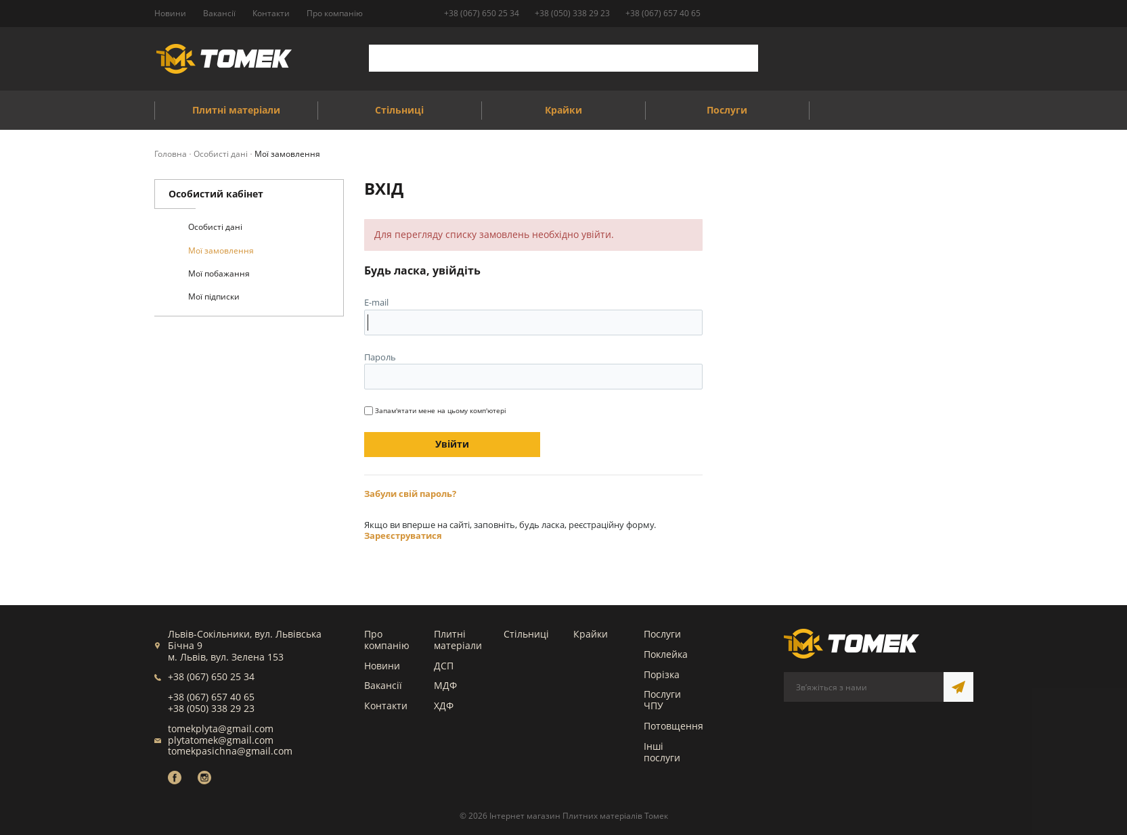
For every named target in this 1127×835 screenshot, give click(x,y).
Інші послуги (662, 751)
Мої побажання (219, 273)
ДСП (444, 665)
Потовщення (673, 725)
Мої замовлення (221, 250)
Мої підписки (214, 296)
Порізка (662, 673)
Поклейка (666, 653)
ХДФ (444, 704)
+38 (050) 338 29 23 (572, 13)
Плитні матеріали (458, 639)
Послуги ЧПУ (662, 699)
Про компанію (387, 639)
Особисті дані (215, 227)
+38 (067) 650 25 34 (481, 13)
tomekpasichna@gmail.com (230, 750)
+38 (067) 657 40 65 (663, 13)
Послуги (662, 633)
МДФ (445, 684)
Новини (382, 665)
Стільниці (526, 633)
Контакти (385, 704)
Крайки (590, 633)
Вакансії (383, 684)
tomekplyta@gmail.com (220, 727)
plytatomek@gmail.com (220, 739)
